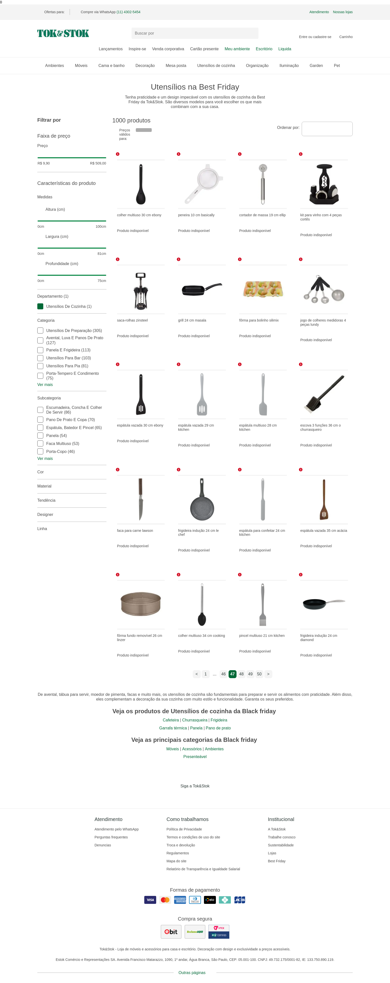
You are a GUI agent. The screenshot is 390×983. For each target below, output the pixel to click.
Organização (260, 65)
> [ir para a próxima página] (268, 674)
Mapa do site (176, 861)
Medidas (71, 197)
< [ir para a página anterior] (196, 674)
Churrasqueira (194, 720)
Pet (339, 65)
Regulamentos (177, 853)
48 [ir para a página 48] (241, 674)
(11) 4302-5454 (129, 12)
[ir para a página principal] (63, 33)
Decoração (148, 65)
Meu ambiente (237, 49)
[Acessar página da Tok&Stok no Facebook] (174, 796)
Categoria (71, 321)
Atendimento (319, 12)
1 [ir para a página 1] (205, 674)
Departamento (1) (71, 296)
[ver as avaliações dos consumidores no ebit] (171, 932)
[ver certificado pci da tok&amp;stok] (218, 932)
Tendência (71, 500)
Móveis (84, 65)
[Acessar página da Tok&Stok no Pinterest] (202, 796)
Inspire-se (137, 49)
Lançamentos (111, 49)
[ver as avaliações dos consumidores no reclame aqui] (195, 932)
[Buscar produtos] (195, 33)
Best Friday (277, 861)
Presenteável (194, 757)
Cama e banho (114, 65)
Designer (71, 515)
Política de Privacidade (184, 829)
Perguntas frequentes (111, 837)
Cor (71, 472)
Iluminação (292, 65)
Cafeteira (171, 720)
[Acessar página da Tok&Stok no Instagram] (188, 796)
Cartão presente (204, 49)
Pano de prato (218, 728)
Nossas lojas (343, 12)
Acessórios (191, 749)
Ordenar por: (288, 127)
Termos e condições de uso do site (193, 837)
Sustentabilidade (281, 845)
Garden (319, 65)
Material (71, 486)
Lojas (272, 853)
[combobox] (327, 129)
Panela (196, 728)
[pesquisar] (252, 33)
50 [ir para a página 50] (259, 674)
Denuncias (103, 845)
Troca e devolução (180, 845)
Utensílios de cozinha (218, 65)
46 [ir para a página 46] (223, 674)
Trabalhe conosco (281, 837)
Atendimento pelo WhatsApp (117, 829)
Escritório (264, 49)
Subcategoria (71, 398)
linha (71, 529)
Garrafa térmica (173, 728)
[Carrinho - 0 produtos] (346, 33)
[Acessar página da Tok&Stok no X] (216, 796)
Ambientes (57, 65)
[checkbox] (40, 306)
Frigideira (219, 720)
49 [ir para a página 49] (250, 674)
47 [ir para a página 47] (232, 674)
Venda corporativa (168, 49)
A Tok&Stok (277, 829)
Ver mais (45, 384)
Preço (71, 146)
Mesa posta (178, 65)
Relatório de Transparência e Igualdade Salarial (203, 869)
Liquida (284, 49)
